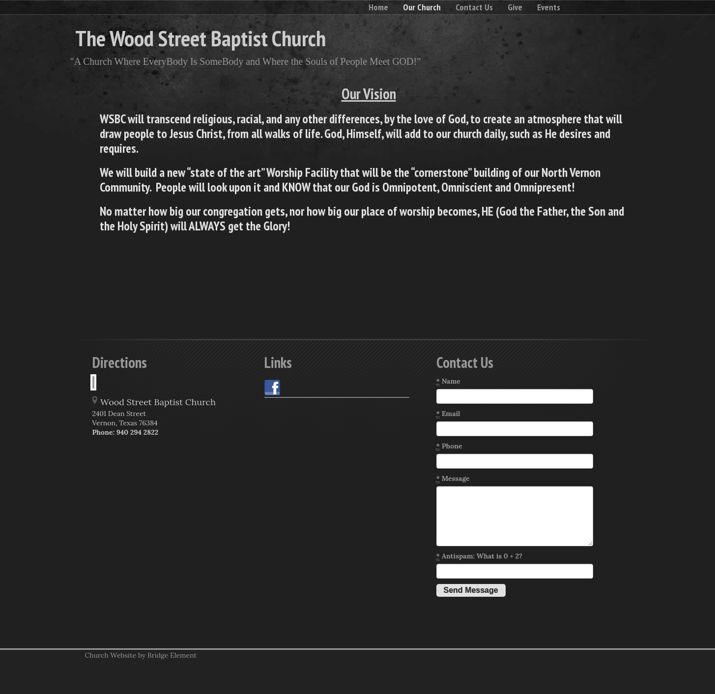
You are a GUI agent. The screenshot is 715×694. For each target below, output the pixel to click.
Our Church (422, 7)
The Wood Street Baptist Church (200, 38)
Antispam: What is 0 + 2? (479, 556)
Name (448, 381)
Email (448, 413)
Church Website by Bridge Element (141, 655)
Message (453, 478)
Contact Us (474, 7)
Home (378, 7)
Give (515, 7)
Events (548, 7)
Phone (449, 446)
